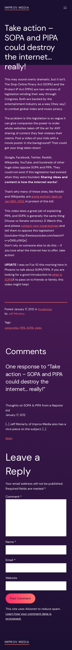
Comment (14, 497)
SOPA (29, 327)
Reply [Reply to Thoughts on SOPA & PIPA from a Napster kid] (9, 438)
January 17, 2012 (15, 415)
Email (11, 560)
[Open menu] (65, 8)
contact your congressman (40, 226)
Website (11, 578)
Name (11, 542)
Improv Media (17, 8)
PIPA (22, 327)
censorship (11, 327)
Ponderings (45, 309)
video (38, 327)
